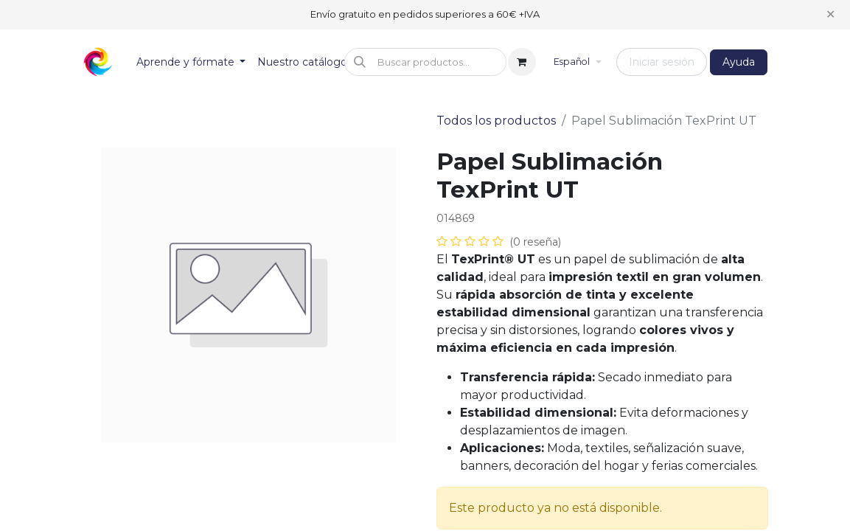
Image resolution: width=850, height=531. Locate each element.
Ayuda (738, 62)
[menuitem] (191, 62)
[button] (425, 62)
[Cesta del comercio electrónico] (522, 62)
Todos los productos (496, 121)
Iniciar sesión (661, 62)
